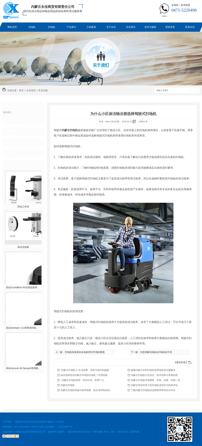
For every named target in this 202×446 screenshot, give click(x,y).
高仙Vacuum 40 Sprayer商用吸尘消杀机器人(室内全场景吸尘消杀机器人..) (23, 368)
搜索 (194, 90)
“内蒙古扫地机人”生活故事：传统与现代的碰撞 (85, 370)
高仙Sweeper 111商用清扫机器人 (23, 327)
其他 (10, 153)
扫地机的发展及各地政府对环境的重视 (85, 352)
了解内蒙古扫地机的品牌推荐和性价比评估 (153, 390)
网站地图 (98, 431)
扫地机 (51, 27)
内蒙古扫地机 (68, 385)
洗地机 (31, 27)
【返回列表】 (181, 362)
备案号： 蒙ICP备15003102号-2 (74, 431)
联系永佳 (190, 27)
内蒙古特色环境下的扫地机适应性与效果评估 (154, 385)
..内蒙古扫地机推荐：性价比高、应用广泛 (82, 380)
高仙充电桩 (23, 247)
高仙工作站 (23, 206)
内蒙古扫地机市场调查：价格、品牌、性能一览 (155, 380)
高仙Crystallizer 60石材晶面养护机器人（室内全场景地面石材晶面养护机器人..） (23, 287)
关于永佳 (111, 27)
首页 (21, 90)
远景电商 (134, 431)
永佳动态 (13, 120)
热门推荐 (13, 163)
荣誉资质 (170, 27)
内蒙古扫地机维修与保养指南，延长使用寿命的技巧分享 (87, 390)
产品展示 (71, 27)
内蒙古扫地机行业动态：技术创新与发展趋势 (154, 375)
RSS (106, 431)
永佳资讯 (130, 27)
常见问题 (43, 90)
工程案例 (91, 27)
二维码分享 (143, 121)
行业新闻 (13, 131)
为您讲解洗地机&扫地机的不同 (156, 352)
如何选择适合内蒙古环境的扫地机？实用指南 (84, 375)
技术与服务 (150, 27)
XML (113, 431)
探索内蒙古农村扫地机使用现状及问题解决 (153, 370)
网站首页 (12, 27)
